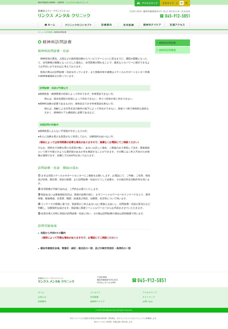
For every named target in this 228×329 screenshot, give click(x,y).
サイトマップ (148, 297)
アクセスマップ (147, 3)
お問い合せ (147, 301)
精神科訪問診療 (167, 42)
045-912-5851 (148, 280)
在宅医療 (128, 26)
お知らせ (42, 297)
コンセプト (95, 292)
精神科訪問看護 (167, 50)
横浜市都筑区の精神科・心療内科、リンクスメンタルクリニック (69, 13)
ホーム (50, 26)
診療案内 (106, 26)
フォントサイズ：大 (186, 3)
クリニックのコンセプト (78, 26)
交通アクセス (177, 26)
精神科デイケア (152, 26)
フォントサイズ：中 (182, 3)
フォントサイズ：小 (177, 3)
